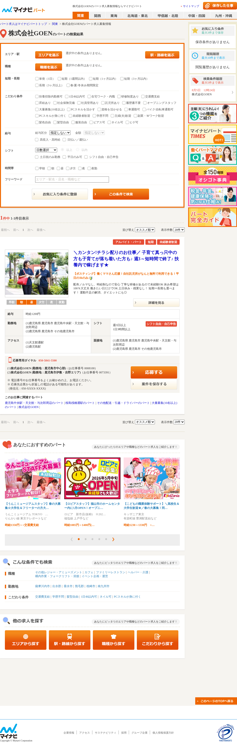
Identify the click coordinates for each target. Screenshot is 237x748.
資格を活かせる (111, 109)
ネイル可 (117, 122)
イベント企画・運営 (95, 576)
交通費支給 (152, 96)
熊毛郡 (79, 586)
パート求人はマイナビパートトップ (23, 24)
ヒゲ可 (133, 122)
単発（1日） (47, 78)
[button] (71, 539)
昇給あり (45, 103)
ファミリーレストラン (110, 572)
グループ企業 (139, 732)
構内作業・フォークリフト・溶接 (57, 576)
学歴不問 (102, 115)
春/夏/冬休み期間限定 (84, 85)
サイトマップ (191, 6)
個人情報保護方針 (163, 732)
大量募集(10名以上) (52, 109)
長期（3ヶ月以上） (51, 85)
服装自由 (81, 122)
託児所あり (112, 103)
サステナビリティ (105, 732)
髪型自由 (63, 122)
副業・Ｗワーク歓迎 (151, 115)
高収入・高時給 (50, 139)
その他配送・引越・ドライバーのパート (123, 403)
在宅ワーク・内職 (103, 96)
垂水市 (68, 586)
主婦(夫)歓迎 (123, 115)
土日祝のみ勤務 (50, 157)
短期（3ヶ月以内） (136, 78)
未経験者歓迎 (81, 115)
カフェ (89, 572)
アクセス (84, 732)
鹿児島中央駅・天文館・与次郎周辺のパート (34, 403)
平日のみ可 (74, 157)
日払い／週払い (77, 139)
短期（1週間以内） (74, 78)
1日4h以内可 (77, 96)
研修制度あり (130, 96)
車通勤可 (134, 109)
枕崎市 (90, 586)
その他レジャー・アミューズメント (58, 572)
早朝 (42, 168)
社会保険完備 (66, 103)
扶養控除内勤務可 (51, 96)
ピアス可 (99, 122)
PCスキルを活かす (83, 109)
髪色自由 (45, 122)
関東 (55, 24)
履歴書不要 (133, 103)
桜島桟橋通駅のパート (80, 403)
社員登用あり (90, 103)
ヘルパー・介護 (138, 572)
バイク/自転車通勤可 (159, 109)
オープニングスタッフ (161, 103)
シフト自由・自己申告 (103, 157)
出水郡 (56, 586)
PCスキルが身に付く (52, 115)
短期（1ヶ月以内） (105, 78)
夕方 (73, 168)
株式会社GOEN (28, 407)
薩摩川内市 (42, 586)
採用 (124, 732)
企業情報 (69, 732)
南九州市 (103, 586)
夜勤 (94, 168)
